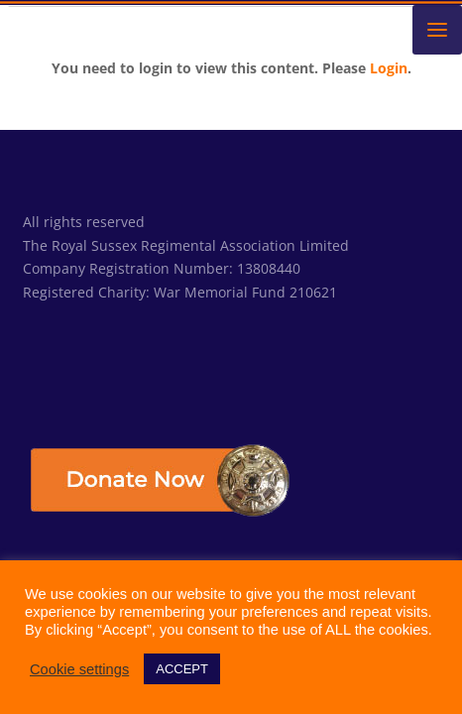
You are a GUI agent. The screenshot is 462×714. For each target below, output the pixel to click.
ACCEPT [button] (182, 668)
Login (388, 68)
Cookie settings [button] (79, 669)
